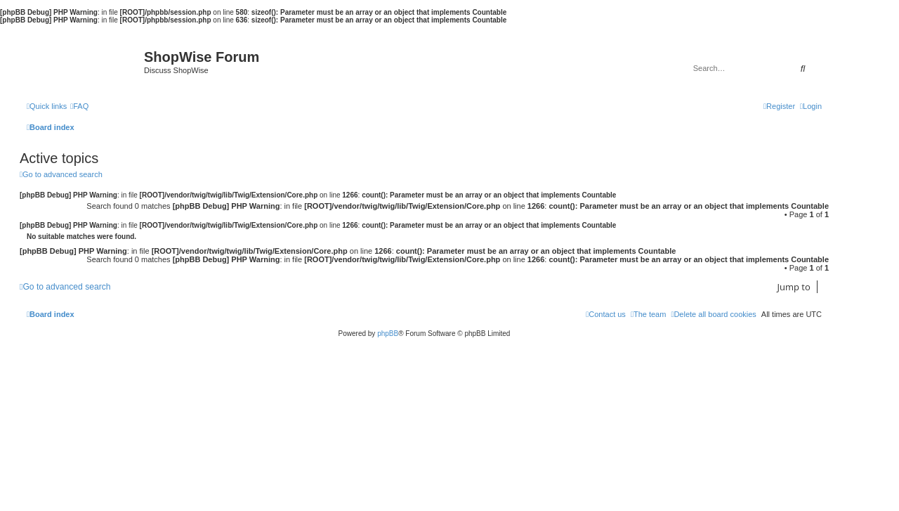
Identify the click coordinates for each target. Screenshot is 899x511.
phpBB (387, 333)
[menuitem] (79, 106)
